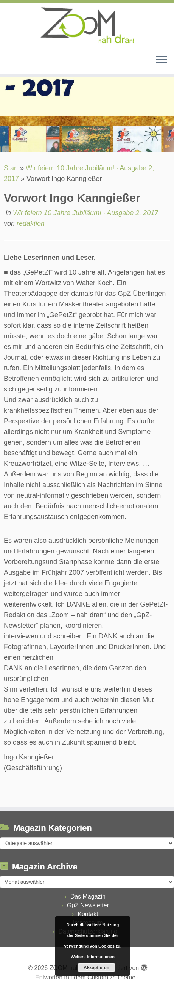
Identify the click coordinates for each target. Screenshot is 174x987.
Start (11, 168)
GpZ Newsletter (88, 905)
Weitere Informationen (93, 956)
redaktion (31, 223)
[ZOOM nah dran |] (87, 25)
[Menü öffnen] (161, 60)
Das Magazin (88, 896)
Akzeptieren (96, 967)
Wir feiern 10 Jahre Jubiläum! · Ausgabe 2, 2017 (85, 213)
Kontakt (88, 914)
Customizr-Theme (111, 977)
